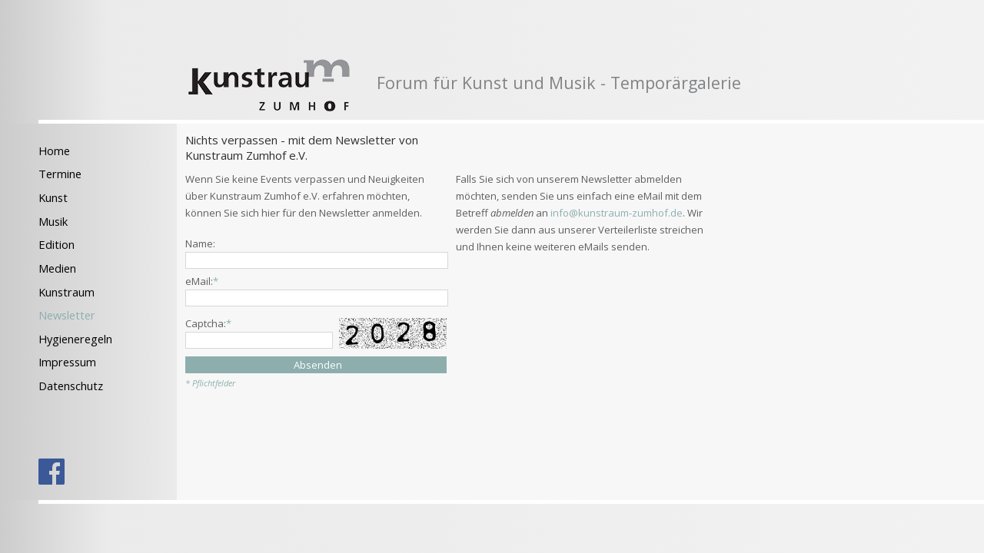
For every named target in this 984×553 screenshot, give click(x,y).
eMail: (201, 281)
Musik (53, 221)
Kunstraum (66, 292)
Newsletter (66, 315)
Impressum (67, 361)
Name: (200, 243)
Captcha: (208, 323)
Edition (56, 244)
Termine (59, 173)
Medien (57, 268)
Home (54, 150)
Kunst (53, 197)
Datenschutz (70, 385)
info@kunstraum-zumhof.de (616, 213)
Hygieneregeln (75, 338)
